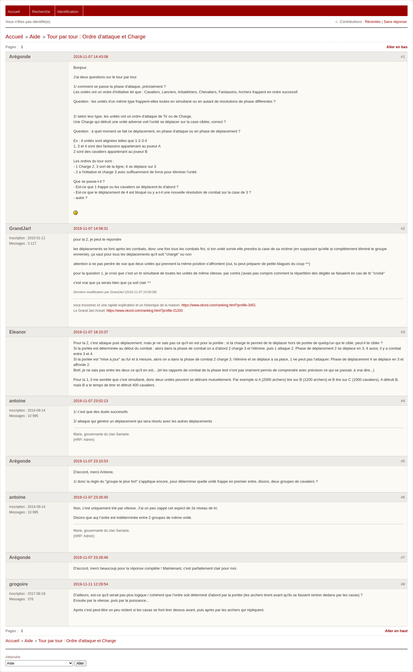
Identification (67, 11)
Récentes (373, 22)
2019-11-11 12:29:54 (90, 584)
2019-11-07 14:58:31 (90, 228)
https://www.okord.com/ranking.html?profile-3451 (218, 305)
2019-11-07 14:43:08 (90, 56)
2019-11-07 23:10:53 (90, 461)
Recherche (41, 11)
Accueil (14, 11)
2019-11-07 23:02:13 (90, 401)
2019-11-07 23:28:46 (90, 557)
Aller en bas (397, 47)
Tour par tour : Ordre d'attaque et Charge (96, 37)
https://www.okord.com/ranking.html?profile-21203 (144, 311)
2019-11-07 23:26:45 (90, 497)
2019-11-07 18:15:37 (90, 332)
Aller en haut (396, 631)
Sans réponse (395, 22)
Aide (35, 37)
